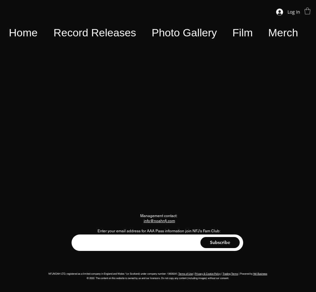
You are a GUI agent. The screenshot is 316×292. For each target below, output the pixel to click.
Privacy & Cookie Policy (208, 273)
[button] (307, 11)
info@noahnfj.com (159, 221)
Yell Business (260, 273)
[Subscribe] (220, 242)
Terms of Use (185, 273)
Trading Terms (230, 273)
